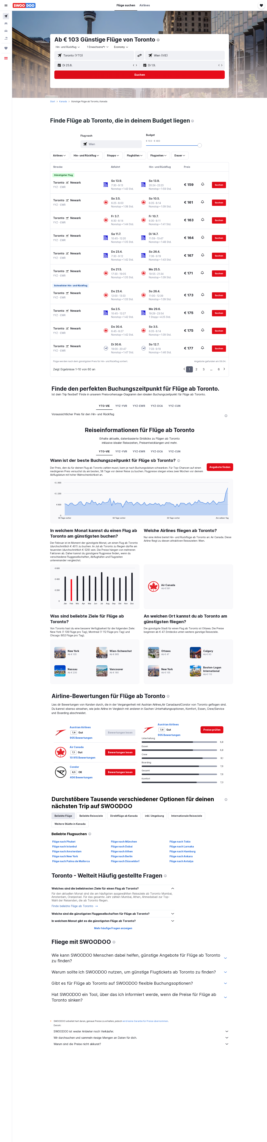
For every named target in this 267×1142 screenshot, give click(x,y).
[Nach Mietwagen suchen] (6, 30)
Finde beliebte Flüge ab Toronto (75, 906)
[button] (6, 5)
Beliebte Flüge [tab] (63, 815)
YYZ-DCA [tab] (157, 405)
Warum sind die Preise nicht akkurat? (141, 1044)
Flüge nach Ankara (181, 856)
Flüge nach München (124, 841)
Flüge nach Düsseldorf (125, 861)
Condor (74, 766)
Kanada (63, 101)
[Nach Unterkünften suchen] (6, 23)
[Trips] (6, 48)
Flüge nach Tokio (180, 841)
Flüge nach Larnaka (182, 846)
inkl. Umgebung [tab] (154, 815)
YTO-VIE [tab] (104, 405)
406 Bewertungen (81, 777)
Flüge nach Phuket (63, 841)
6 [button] (219, 369)
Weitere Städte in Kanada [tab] (70, 823)
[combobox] (68, 47)
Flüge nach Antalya (181, 861)
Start (52, 101)
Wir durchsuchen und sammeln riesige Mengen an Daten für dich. (141, 1038)
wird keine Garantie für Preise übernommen (145, 1021)
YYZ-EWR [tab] (139, 405)
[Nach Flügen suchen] (6, 16)
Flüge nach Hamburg (182, 851)
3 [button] (204, 369)
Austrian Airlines (80, 727)
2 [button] (196, 369)
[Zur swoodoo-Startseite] (24, 5)
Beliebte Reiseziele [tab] (91, 815)
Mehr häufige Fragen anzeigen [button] (113, 928)
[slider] (200, 145)
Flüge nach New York (65, 856)
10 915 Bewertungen (82, 757)
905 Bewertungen (81, 737)
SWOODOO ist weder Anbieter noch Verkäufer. (141, 1031)
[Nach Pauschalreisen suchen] (6, 38)
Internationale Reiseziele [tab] (186, 815)
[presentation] (158, 40)
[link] (212, 729)
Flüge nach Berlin (122, 856)
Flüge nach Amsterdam (67, 851)
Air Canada (77, 747)
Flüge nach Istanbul (64, 846)
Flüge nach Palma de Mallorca (71, 861)
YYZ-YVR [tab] (121, 405)
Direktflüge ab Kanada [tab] (124, 815)
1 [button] (189, 369)
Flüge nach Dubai (122, 846)
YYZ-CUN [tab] (174, 405)
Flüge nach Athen (122, 851)
